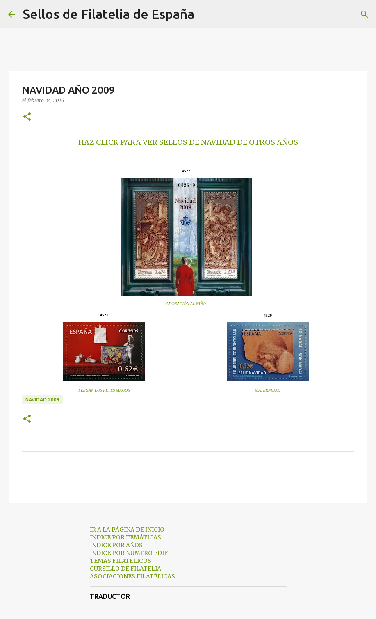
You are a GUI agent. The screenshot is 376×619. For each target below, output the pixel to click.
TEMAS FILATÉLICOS (120, 560)
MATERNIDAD (267, 390)
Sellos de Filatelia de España (108, 14)
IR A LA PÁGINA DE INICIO (127, 529)
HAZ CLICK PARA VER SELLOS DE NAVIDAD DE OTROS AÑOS (188, 142)
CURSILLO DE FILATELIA (125, 568)
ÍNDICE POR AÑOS (116, 545)
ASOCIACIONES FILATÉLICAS (132, 576)
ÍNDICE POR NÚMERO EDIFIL (131, 553)
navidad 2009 (42, 399)
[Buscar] (206, 14)
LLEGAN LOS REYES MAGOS (104, 390)
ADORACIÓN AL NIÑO (186, 303)
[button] (27, 117)
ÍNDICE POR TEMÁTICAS (125, 537)
